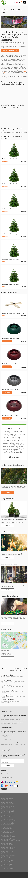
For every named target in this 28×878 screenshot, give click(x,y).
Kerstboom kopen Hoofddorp (7, 797)
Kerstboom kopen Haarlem (7, 819)
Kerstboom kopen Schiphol (7, 851)
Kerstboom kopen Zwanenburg (7, 868)
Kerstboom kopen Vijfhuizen (7, 860)
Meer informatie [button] (7, 657)
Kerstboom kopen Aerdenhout (7, 800)
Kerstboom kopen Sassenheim (7, 849)
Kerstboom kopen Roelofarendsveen (9, 845)
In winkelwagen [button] (7, 341)
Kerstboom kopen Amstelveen (7, 802)
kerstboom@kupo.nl (8, 654)
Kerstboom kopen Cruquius (7, 812)
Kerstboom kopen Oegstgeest (7, 838)
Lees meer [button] (7, 589)
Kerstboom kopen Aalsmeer (7, 798)
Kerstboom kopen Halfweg (7, 822)
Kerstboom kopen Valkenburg (7, 857)
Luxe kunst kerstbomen (9, 564)
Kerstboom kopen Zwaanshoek (7, 867)
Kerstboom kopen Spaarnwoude (8, 855)
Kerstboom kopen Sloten (6, 852)
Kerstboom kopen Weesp (6, 865)
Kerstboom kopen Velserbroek (7, 859)
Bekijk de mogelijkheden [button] (8, 525)
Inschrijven (7, 765)
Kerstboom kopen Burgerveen (7, 811)
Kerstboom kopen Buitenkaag (7, 810)
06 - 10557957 (8, 653)
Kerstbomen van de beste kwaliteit (13, 465)
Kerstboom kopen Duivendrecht (8, 818)
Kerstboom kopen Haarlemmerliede (8, 820)
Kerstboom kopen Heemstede (7, 823)
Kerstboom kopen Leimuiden (7, 832)
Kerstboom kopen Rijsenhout (7, 844)
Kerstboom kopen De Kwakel (7, 814)
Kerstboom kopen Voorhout (7, 863)
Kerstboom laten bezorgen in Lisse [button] (10, 50)
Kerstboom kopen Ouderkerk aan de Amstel (10, 840)
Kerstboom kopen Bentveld (7, 807)
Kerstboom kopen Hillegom (7, 824)
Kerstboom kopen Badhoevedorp (8, 804)
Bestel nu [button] (8, 492)
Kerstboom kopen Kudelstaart (7, 827)
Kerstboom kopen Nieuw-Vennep (8, 836)
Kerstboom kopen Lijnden (6, 834)
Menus (25, 2)
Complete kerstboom (8, 498)
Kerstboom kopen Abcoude (7, 799)
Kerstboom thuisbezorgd (9, 532)
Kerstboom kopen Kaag (6, 826)
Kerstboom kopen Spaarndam (7, 853)
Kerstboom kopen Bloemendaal (8, 808)
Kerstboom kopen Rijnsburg (7, 843)
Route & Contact (6, 629)
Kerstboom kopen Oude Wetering (8, 839)
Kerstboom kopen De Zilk (6, 815)
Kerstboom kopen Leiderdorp (7, 830)
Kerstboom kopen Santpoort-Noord (8, 847)
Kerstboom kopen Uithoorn (7, 856)
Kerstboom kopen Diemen (6, 816)
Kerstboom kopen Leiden (6, 828)
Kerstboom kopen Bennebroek (7, 806)
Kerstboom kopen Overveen (7, 842)
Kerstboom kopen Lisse (6, 835)
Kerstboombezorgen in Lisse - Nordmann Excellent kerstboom (3, 2)
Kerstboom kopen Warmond (7, 864)
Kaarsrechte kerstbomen (9, 596)
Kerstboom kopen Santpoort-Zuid (8, 848)
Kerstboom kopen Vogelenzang (7, 861)
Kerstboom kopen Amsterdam (7, 803)
